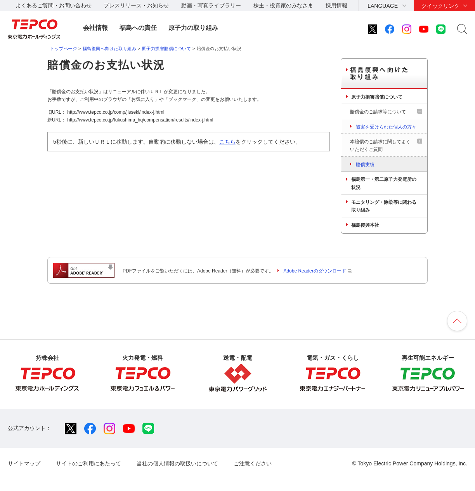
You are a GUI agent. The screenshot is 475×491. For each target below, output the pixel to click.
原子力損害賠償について (166, 48)
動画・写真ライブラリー (211, 5)
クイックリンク (440, 6)
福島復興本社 (365, 225)
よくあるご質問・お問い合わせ (54, 5)
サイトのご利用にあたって (88, 463)
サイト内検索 (462, 29)
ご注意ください (253, 463)
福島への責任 (138, 27)
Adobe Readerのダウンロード (317, 271)
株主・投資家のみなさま (283, 5)
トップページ (63, 48)
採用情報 (336, 5)
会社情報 (95, 27)
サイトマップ (24, 463)
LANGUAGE (383, 6)
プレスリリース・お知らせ (136, 5)
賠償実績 (365, 164)
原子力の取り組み (193, 27)
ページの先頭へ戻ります (457, 321)
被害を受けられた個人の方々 (386, 127)
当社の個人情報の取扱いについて (177, 463)
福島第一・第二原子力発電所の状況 (383, 183)
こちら (227, 142)
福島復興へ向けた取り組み (110, 48)
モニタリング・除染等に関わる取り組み (383, 206)
